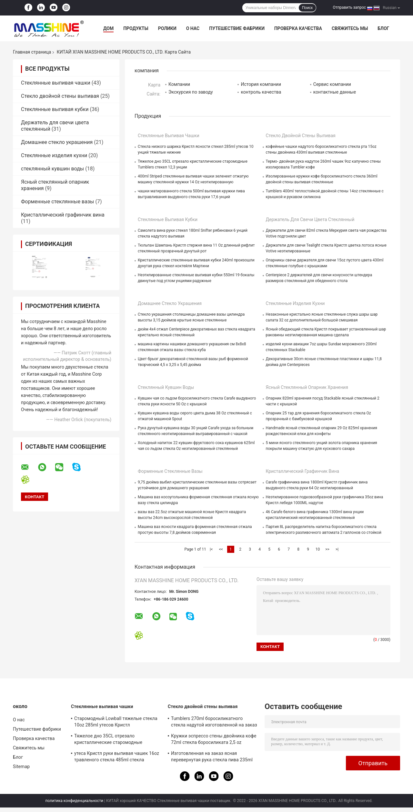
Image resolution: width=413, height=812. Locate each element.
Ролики (167, 28)
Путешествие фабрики (237, 28)
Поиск (307, 7)
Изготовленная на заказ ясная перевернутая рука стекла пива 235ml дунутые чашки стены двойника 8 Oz (212, 757)
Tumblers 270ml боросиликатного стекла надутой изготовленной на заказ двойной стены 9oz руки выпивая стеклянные (214, 722)
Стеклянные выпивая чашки (55, 83)
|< (211, 549)
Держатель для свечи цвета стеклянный (310, 219)
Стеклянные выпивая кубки (54, 109)
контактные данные (334, 92)
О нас (193, 28)
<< (221, 549)
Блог (383, 28)
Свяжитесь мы (350, 28)
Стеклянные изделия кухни (54, 155)
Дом (108, 28)
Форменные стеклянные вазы (57, 201)
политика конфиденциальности (74, 800)
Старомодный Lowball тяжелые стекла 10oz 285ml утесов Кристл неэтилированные (115, 722)
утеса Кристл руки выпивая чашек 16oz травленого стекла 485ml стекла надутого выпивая (116, 757)
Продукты (135, 28)
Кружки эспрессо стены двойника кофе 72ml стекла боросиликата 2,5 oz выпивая (214, 740)
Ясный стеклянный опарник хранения (307, 387)
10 (318, 549)
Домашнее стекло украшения (57, 142)
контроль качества (261, 92)
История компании (261, 84)
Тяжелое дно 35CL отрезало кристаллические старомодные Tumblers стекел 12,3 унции (108, 740)
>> (327, 549)
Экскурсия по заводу (190, 92)
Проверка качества (298, 28)
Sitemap (21, 766)
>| (337, 549)
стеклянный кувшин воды (52, 169)
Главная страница (32, 52)
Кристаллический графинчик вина (63, 215)
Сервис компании (332, 84)
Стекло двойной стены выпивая (60, 96)
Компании (179, 84)
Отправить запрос (349, 7)
